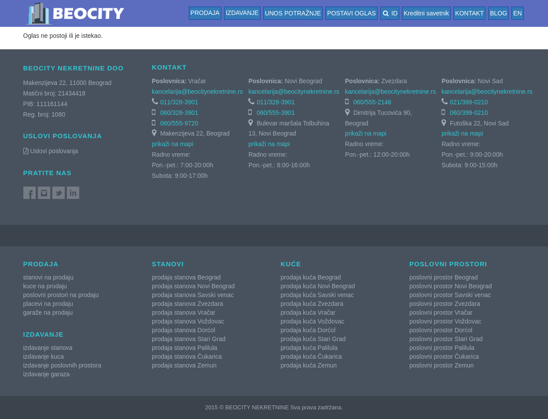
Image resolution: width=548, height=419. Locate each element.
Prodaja (205, 12)
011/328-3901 (179, 102)
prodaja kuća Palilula (309, 347)
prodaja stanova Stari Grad (188, 338)
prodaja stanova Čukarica (187, 356)
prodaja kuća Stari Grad (313, 338)
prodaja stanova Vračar (183, 312)
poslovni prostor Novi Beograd (450, 286)
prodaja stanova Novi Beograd (193, 286)
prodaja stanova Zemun (184, 365)
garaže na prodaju (48, 312)
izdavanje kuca (43, 356)
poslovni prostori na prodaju (61, 294)
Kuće (291, 264)
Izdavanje (242, 12)
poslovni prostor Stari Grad (446, 338)
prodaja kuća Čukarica (311, 356)
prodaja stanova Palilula (184, 347)
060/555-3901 (275, 112)
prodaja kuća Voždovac (313, 321)
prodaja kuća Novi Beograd (318, 286)
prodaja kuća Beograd (311, 277)
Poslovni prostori (448, 264)
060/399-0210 (469, 112)
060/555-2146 (372, 102)
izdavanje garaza (46, 374)
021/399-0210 (469, 102)
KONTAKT (469, 13)
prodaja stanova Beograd (186, 277)
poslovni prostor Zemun (441, 365)
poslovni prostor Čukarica (444, 356)
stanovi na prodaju (48, 277)
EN (517, 13)
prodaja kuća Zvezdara (312, 303)
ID (389, 13)
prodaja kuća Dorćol (308, 330)
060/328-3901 (179, 112)
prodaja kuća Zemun (309, 365)
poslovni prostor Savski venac (450, 294)
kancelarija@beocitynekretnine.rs (197, 91)
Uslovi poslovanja (50, 150)
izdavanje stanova (48, 347)
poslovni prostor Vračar (440, 312)
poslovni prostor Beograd (443, 277)
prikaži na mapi (172, 143)
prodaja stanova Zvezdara (187, 303)
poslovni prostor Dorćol (440, 330)
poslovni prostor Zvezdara (444, 303)
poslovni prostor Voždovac (445, 321)
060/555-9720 (179, 123)
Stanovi (168, 264)
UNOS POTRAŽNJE (293, 13)
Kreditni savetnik (426, 13)
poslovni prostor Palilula (441, 347)
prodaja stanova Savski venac (193, 294)
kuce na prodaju (45, 286)
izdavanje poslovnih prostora (62, 365)
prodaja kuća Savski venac (317, 294)
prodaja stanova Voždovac (188, 321)
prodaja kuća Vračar (308, 312)
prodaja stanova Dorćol (183, 330)
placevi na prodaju (48, 303)
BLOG (498, 13)
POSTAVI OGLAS (351, 13)
